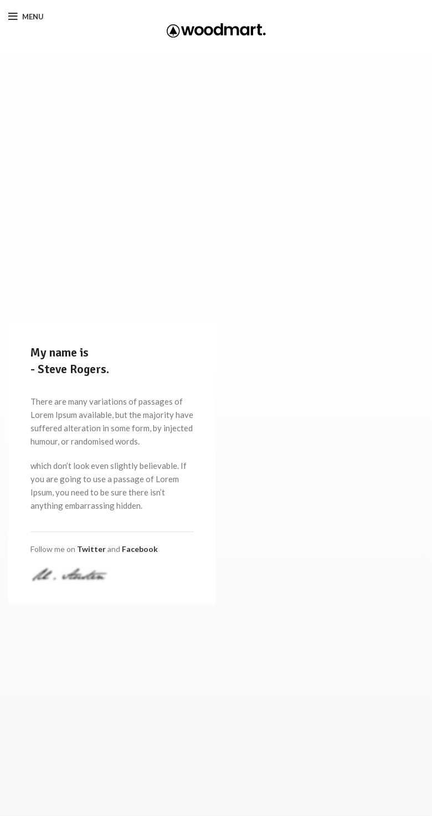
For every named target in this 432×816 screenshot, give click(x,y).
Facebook (140, 549)
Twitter (91, 549)
